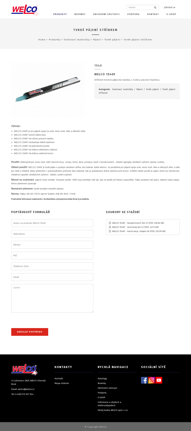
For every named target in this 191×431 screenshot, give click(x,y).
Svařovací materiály (77, 39)
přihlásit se (169, 7)
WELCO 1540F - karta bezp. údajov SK (130, 231)
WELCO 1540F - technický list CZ (128, 227)
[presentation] (33, 321)
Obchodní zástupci (106, 14)
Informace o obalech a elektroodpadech (109, 404)
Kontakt (153, 14)
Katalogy (102, 378)
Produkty (60, 14)
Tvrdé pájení (112, 39)
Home (42, 39)
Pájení (97, 39)
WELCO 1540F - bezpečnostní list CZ (130, 223)
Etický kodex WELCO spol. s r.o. (113, 410)
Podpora (133, 14)
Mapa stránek (62, 383)
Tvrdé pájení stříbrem (95, 30)
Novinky (80, 14)
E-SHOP (171, 14)
